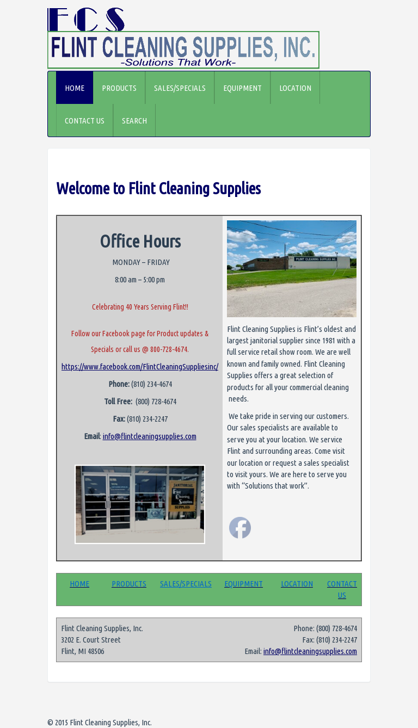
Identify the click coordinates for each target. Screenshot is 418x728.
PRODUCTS (119, 87)
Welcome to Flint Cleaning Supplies (158, 188)
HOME (74, 87)
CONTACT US (84, 120)
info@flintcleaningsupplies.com (149, 436)
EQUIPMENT (242, 87)
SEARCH (134, 120)
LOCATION (295, 87)
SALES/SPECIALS (180, 87)
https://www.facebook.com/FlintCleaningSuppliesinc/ (140, 366)
